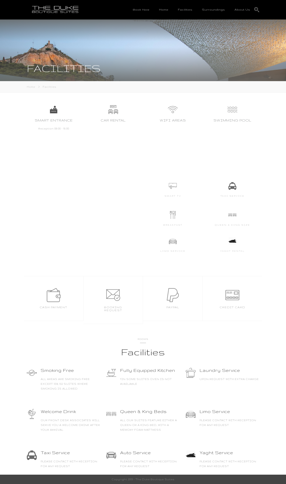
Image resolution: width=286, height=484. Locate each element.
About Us (242, 9)
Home (163, 9)
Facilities (185, 9)
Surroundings (213, 9)
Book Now (141, 9)
